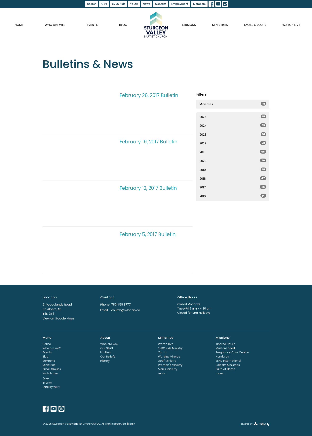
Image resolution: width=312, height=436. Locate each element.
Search (91, 4)
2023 (233, 134)
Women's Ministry (170, 365)
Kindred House (225, 344)
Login (131, 424)
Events (92, 25)
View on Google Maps (59, 318)
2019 (233, 170)
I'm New (105, 352)
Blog (123, 25)
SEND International (228, 361)
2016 (233, 196)
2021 (233, 152)
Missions (223, 337)
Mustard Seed (225, 348)
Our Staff (106, 348)
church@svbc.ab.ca (125, 310)
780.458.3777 (121, 304)
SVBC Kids (118, 4)
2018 (233, 178)
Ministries (220, 25)
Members (199, 4)
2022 (233, 143)
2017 (233, 187)
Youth (134, 4)
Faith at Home (225, 369)
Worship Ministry (169, 357)
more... (162, 373)
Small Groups (255, 25)
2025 (233, 117)
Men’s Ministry (167, 369)
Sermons (189, 25)
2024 (233, 125)
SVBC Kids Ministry (170, 348)
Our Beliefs (107, 357)
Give (104, 4)
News (146, 4)
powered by (255, 424)
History (105, 361)
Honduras (222, 357)
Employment (179, 4)
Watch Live (291, 25)
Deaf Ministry (167, 361)
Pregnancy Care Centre (232, 352)
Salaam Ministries (228, 365)
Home (19, 25)
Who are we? (55, 25)
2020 (233, 161)
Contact (160, 4)
